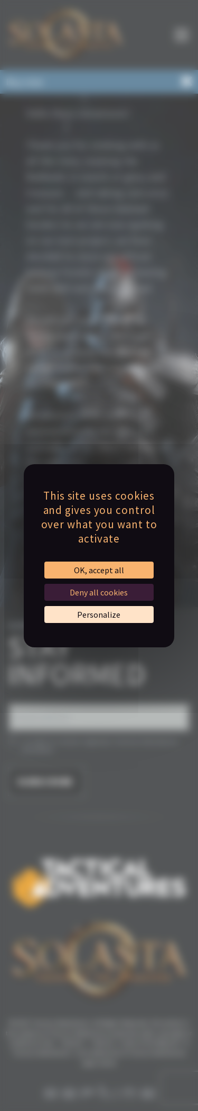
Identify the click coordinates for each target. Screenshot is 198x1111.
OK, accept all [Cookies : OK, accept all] (99, 570)
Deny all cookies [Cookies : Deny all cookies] (99, 592)
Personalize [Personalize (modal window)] (98, 614)
